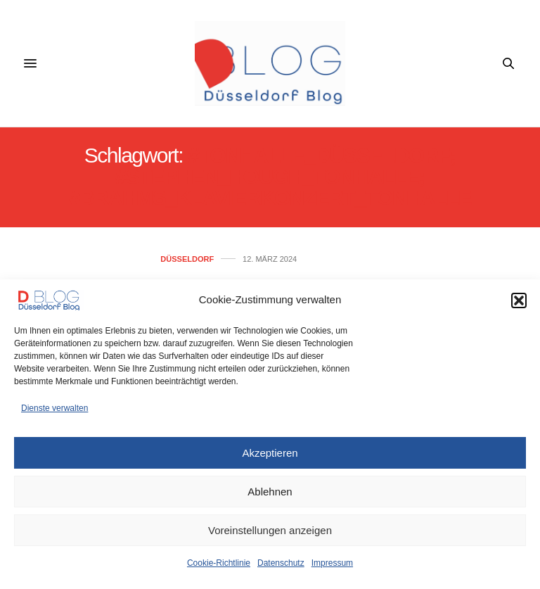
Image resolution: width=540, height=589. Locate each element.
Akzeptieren (269, 453)
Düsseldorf (187, 259)
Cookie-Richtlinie (218, 563)
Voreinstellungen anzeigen (270, 530)
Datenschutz (280, 563)
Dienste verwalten (54, 408)
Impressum (332, 563)
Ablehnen (270, 492)
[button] (519, 300)
